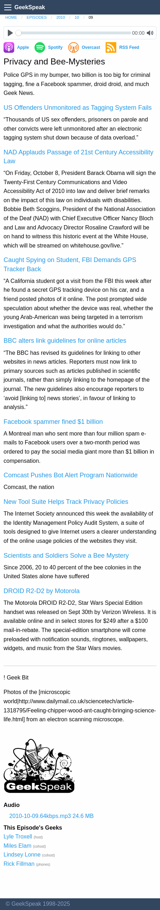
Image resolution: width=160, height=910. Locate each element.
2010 (60, 17)
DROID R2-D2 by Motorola (42, 591)
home (11, 17)
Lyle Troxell (18, 837)
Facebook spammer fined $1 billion (53, 421)
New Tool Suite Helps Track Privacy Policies (66, 501)
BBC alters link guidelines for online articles (65, 340)
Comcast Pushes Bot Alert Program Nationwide (71, 475)
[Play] (10, 32)
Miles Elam (17, 846)
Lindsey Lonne (22, 855)
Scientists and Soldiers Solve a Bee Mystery (66, 555)
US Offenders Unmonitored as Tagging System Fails (78, 107)
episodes (37, 17)
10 (77, 17)
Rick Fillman (19, 864)
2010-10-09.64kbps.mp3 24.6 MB (51, 816)
